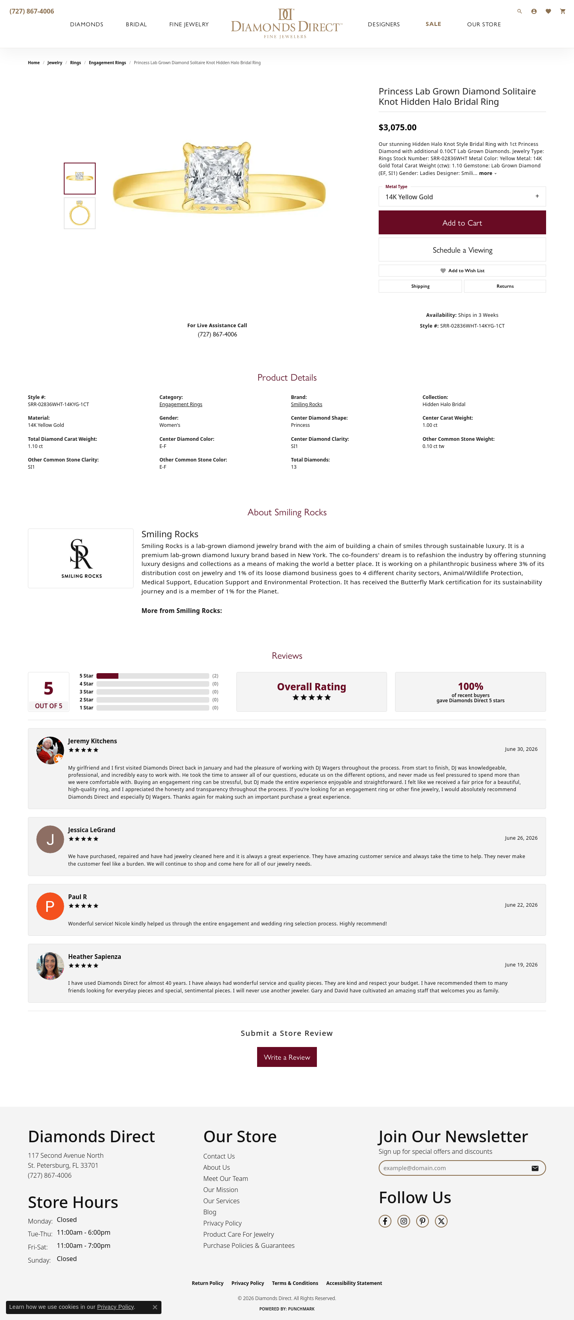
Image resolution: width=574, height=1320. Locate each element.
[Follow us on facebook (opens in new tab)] (385, 1221)
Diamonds (87, 24)
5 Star (86, 675)
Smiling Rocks (306, 404)
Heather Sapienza (94, 957)
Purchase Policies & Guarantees (249, 1245)
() (215, 675)
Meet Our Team (225, 1178)
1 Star (86, 707)
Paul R (77, 897)
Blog (209, 1212)
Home (34, 62)
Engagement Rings (107, 62)
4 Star (86, 683)
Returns (505, 286)
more (488, 173)
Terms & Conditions (295, 1283)
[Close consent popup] (155, 1307)
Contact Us (219, 1156)
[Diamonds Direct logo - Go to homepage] (287, 24)
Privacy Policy (222, 1223)
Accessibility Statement (354, 1283)
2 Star (86, 699)
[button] (520, 11)
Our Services (221, 1200)
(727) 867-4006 (217, 333)
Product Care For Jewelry (238, 1234)
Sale (434, 24)
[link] (31, 11)
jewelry (54, 62)
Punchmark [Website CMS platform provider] (301, 1309)
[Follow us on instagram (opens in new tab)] (403, 1221)
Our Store (484, 24)
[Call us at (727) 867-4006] (50, 1175)
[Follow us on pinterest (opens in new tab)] (422, 1221)
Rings (75, 62)
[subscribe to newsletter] (535, 1168)
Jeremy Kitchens (92, 741)
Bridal (136, 24)
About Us (216, 1167)
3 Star (86, 691)
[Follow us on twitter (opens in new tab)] (441, 1221)
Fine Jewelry (188, 24)
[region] (219, 196)
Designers (384, 24)
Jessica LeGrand (91, 830)
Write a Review (287, 1056)
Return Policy (208, 1283)
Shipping (420, 286)
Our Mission (220, 1189)
